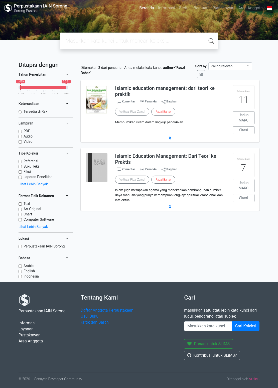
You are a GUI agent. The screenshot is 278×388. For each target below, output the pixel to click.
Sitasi (243, 130)
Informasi (166, 8)
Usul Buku (89, 316)
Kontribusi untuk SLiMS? (212, 355)
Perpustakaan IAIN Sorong (44, 246)
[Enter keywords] (208, 326)
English (29, 271)
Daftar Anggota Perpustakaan (107, 310)
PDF (27, 131)
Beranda (146, 8)
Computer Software (39, 219)
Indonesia (31, 276)
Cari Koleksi (245, 326)
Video (28, 142)
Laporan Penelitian (38, 177)
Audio (28, 136)
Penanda (151, 101)
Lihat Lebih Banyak (33, 184)
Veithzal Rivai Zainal (132, 111)
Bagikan (169, 102)
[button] (170, 138)
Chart (28, 214)
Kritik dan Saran (95, 322)
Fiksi (27, 172)
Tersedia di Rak (35, 111)
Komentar (126, 102)
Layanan (26, 329)
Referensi (31, 161)
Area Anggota (250, 8)
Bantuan (201, 8)
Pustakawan (223, 8)
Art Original (32, 209)
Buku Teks (32, 166)
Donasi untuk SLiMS (208, 343)
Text (27, 204)
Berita (184, 8)
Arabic (29, 266)
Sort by (200, 66)
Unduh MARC (243, 117)
